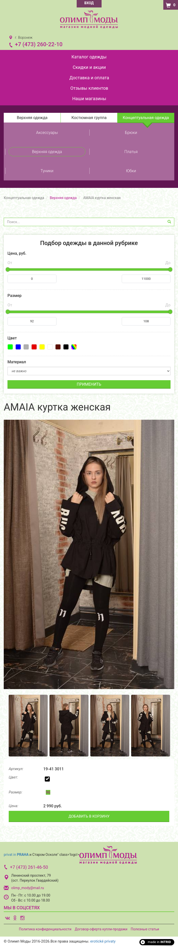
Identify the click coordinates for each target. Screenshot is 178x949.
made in (159, 942)
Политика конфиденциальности (45, 929)
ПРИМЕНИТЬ (89, 384)
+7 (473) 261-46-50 (29, 867)
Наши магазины (89, 98)
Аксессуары (47, 132)
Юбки (131, 170)
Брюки (131, 132)
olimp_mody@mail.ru (27, 888)
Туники (47, 170)
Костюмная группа (89, 117)
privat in (16, 855)
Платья (131, 151)
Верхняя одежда (32, 117)
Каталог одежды (89, 56)
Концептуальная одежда (146, 117)
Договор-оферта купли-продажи (101, 929)
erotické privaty (103, 941)
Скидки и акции (89, 67)
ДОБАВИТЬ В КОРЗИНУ (89, 816)
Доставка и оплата (89, 77)
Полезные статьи (145, 929)
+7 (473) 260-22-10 (38, 44)
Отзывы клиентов (89, 88)
